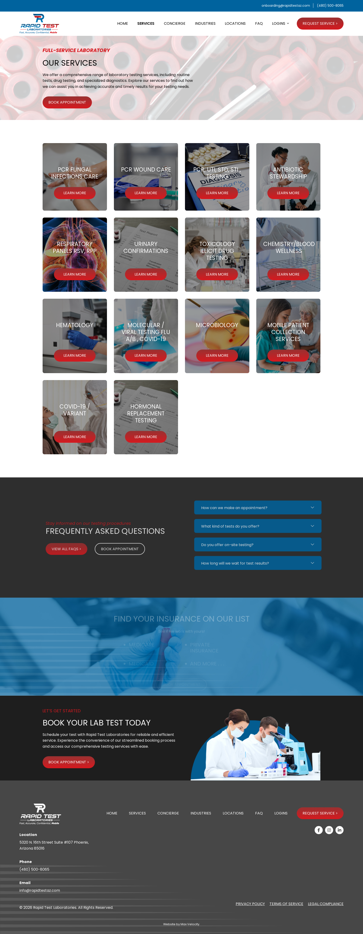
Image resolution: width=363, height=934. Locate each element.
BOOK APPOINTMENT (67, 102)
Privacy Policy (250, 903)
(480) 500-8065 (34, 869)
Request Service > (320, 813)
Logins (281, 813)
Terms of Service (286, 903)
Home (111, 813)
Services (137, 813)
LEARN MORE (74, 193)
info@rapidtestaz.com (39, 890)
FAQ (259, 813)
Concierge (168, 813)
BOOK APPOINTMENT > (68, 762)
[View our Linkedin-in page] (339, 830)
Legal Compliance (326, 903)
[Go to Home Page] (39, 24)
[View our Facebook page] (319, 830)
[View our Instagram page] (329, 830)
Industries (201, 813)
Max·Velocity (190, 924)
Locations (233, 813)
